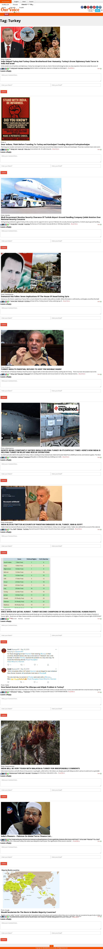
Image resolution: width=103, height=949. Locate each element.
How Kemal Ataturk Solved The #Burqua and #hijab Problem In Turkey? (32, 687)
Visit (100, 68)
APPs (97, 10)
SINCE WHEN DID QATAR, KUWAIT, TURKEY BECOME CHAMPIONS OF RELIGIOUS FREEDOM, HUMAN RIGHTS (48, 611)
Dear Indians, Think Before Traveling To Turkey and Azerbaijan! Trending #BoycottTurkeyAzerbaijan (45, 144)
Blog (31, 4)
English (16, 1)
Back (6, 14)
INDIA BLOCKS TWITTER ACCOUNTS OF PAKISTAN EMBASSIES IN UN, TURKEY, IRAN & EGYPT (42, 524)
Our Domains (6, 1)
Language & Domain (91, 10)
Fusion (31, 1)
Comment (27, 68)
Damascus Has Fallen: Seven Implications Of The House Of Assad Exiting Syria (35, 296)
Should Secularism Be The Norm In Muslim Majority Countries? (28, 912)
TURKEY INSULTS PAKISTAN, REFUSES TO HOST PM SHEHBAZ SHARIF (31, 369)
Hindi (23, 1)
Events (4, 7)
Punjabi (21, 7)
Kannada (12, 7)
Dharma (24, 4)
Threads (15, 4)
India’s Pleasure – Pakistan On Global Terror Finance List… (26, 836)
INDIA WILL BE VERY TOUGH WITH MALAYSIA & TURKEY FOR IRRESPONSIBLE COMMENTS (40, 768)
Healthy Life (5, 4)
